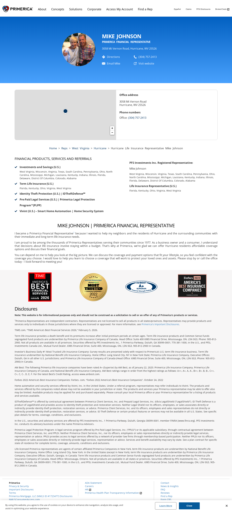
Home (53, 148)
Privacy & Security (19, 486)
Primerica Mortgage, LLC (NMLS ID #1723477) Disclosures (41, 496)
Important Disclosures (21, 489)
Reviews (165, 492)
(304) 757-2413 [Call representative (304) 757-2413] (137, 118)
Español (177, 9)
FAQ (163, 489)
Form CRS (166, 499)
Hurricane (100, 148)
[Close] (226, 505)
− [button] (112, 133)
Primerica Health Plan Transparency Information (113, 492)
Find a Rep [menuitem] (145, 9)
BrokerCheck (222, 9)
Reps (64, 148)
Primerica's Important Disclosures (160, 324)
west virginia (80, 148)
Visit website (146, 63)
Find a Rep (166, 496)
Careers (89, 486)
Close (189, 505)
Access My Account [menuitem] (119, 9)
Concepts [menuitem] (57, 9)
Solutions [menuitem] (75, 9)
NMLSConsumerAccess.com (24, 499)
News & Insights (170, 486)
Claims (188, 9)
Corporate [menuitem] (94, 9)
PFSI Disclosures (203, 9)
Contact (165, 482)
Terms (12, 492)
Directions (113, 57)
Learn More (165, 505)
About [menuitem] (42, 9)
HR (88, 489)
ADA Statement (93, 482)
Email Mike (113, 63)
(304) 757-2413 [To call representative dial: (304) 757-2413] (148, 57)
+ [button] (112, 128)
